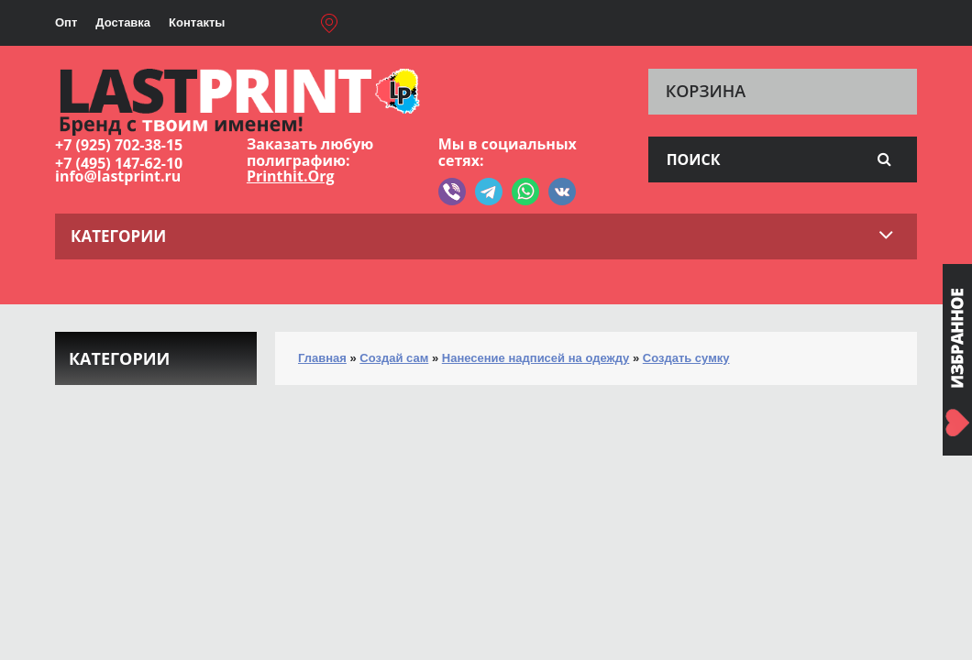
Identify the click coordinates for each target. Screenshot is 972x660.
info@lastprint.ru (118, 176)
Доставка (122, 22)
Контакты (197, 22)
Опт (66, 22)
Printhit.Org (291, 176)
